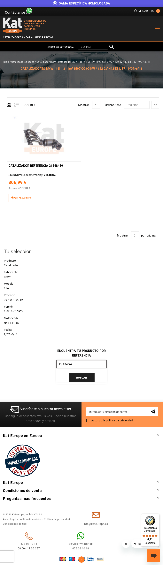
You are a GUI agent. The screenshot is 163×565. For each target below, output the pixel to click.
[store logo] (12, 25)
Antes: (13, 188)
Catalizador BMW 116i (70, 62)
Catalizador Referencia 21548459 (36, 166)
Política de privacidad (57, 519)
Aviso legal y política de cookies (22, 519)
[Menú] (156, 516)
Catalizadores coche (22, 62)
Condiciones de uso (15, 523)
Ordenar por (113, 105)
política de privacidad (119, 420)
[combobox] (93, 47)
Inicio (6, 62)
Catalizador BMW (46, 62)
